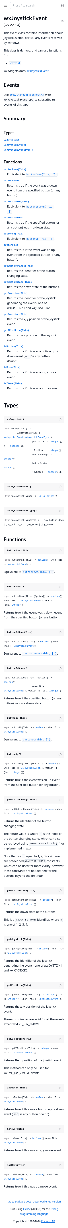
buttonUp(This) (13, 233)
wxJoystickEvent (38, 71)
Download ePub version (47, 1201)
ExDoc (27, 1209)
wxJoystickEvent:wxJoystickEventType (26, 437)
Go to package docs (19, 1201)
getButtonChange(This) (18, 266)
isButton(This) (13, 346)
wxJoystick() (12, 140)
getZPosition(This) (16, 330)
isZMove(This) (13, 383)
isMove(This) (12, 367)
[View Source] (60, 419)
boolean (42, 560)
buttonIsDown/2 (13, 217)
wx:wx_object (46, 496)
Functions (13, 161)
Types (9, 132)
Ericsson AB (48, 1221)
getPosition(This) (16, 314)
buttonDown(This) (15, 169)
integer (53, 442)
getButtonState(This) (18, 282)
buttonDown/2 (12, 180)
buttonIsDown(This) (16, 201)
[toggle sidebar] (5, 5)
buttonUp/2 (11, 245)
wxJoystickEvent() (16, 145)
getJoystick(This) (16, 293)
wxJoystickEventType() (18, 150)
